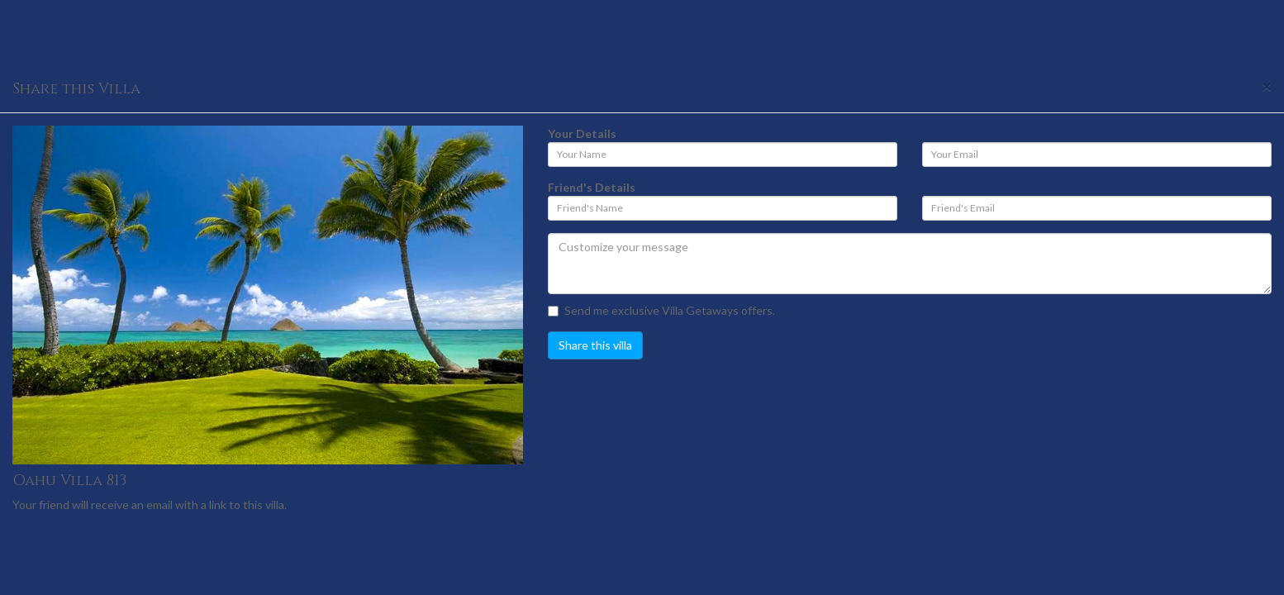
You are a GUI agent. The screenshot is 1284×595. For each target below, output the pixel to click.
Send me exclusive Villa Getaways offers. (661, 310)
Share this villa (595, 345)
